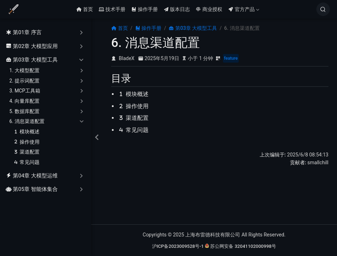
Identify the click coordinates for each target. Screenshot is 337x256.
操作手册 (144, 9)
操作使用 (26, 142)
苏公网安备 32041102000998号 (240, 246)
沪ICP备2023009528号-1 (178, 246)
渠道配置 (26, 152)
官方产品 (244, 9)
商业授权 (209, 9)
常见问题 (26, 162)
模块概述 (26, 131)
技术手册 (112, 9)
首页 (84, 9)
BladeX (127, 58)
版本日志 (177, 9)
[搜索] (323, 9)
